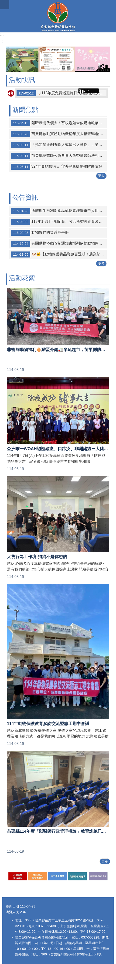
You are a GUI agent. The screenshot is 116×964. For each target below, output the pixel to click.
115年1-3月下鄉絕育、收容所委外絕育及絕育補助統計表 (59, 222)
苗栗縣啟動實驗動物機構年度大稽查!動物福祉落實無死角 (59, 134)
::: (2, 34)
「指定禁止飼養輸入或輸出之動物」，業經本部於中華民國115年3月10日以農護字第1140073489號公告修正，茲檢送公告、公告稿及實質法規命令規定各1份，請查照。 (59, 145)
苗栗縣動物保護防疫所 (58, 16)
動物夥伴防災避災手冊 (40, 233)
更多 (101, 176)
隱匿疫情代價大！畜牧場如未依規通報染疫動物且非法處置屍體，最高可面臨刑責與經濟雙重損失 (59, 123)
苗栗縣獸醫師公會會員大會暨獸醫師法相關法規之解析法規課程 (59, 156)
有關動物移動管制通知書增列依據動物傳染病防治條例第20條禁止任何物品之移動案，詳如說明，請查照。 (59, 244)
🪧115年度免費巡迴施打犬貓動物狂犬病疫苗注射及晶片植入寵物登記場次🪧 (61, 93)
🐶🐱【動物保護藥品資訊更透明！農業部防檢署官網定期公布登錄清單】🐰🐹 (59, 254)
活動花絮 (22, 278)
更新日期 (12, 906)
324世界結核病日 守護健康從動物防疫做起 (56, 167)
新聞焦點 (25, 109)
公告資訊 (25, 197)
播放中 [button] (83, 91)
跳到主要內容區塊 (2, 2)
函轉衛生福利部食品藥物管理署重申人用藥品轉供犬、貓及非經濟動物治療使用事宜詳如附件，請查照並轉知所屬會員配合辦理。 (59, 211)
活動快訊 (22, 79)
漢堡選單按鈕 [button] (4, 4)
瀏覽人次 (12, 912)
